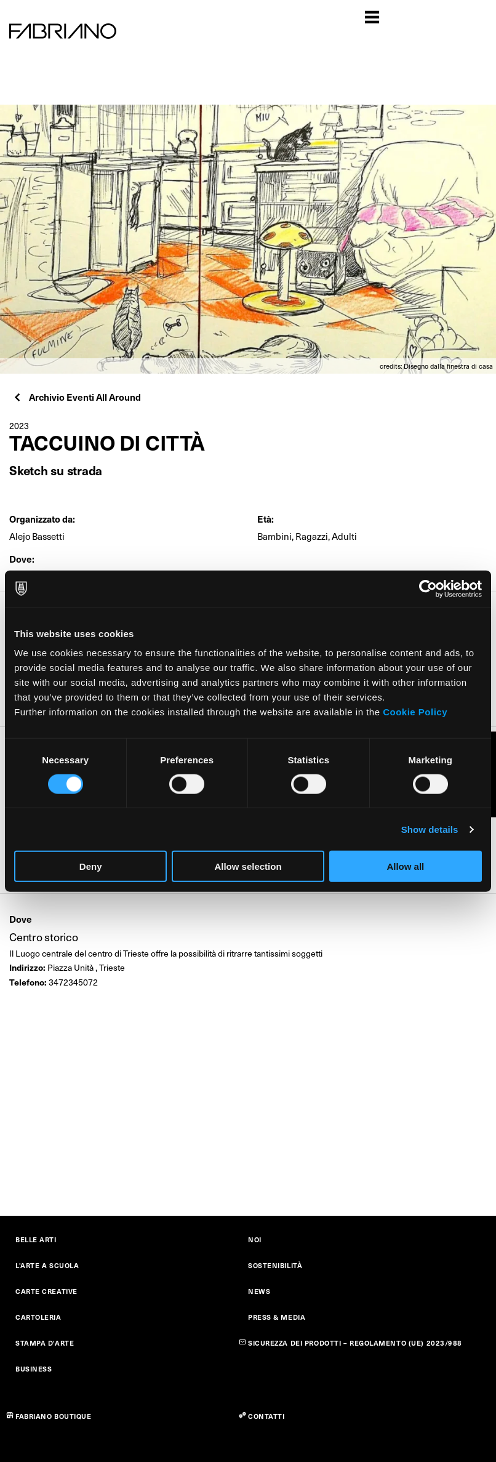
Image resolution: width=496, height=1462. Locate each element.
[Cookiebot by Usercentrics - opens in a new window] (428, 588)
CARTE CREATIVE (46, 1291)
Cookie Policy (415, 712)
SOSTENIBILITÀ (275, 1265)
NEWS (259, 1291)
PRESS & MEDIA (276, 1317)
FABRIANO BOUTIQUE (53, 1416)
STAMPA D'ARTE (44, 1343)
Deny (90, 866)
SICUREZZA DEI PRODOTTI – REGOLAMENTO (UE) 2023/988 (355, 1343)
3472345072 (73, 982)
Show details (429, 829)
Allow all (405, 866)
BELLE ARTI (36, 1239)
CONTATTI (266, 1416)
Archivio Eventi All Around (76, 396)
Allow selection (247, 866)
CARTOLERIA (38, 1317)
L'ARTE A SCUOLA (47, 1265)
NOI (255, 1239)
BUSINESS (33, 1368)
